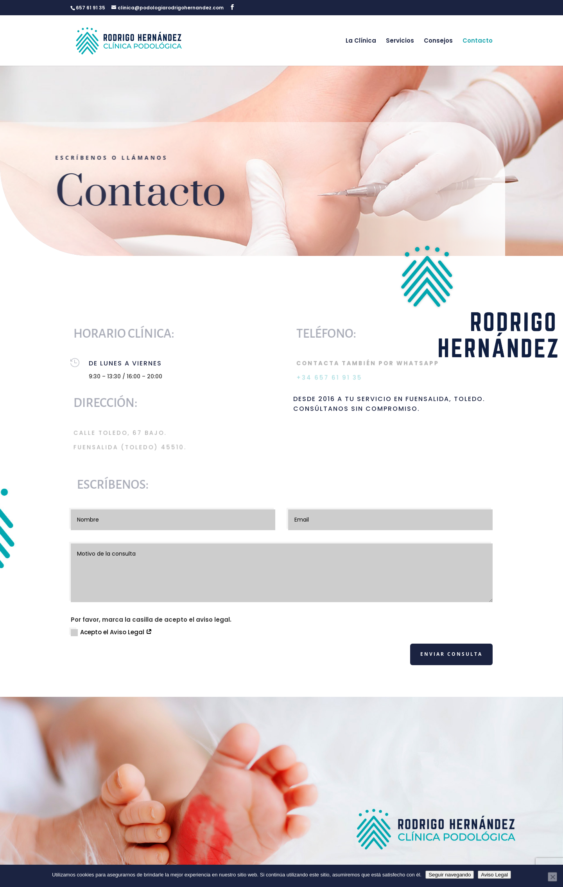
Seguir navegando (450, 875)
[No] (552, 877)
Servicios (400, 40)
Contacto (478, 40)
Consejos (438, 40)
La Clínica (361, 40)
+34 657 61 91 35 (330, 377)
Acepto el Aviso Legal (111, 632)
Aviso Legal (494, 875)
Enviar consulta (451, 654)
